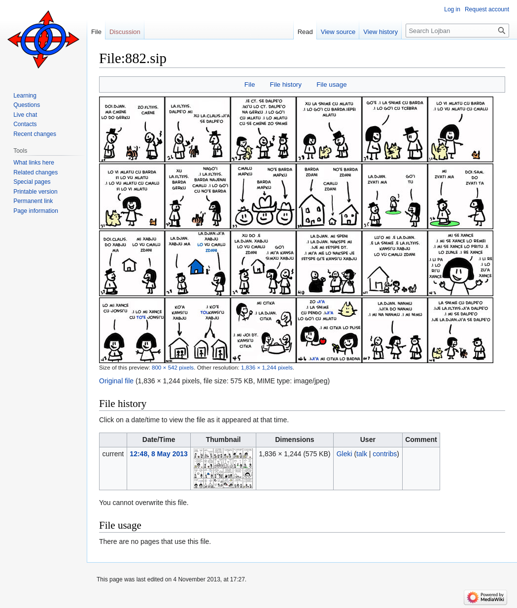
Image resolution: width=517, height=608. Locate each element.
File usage (331, 84)
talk (361, 454)
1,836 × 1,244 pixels (267, 367)
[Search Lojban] (457, 30)
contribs (385, 454)
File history (286, 84)
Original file (116, 381)
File (249, 84)
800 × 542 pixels (173, 367)
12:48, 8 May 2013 (159, 454)
